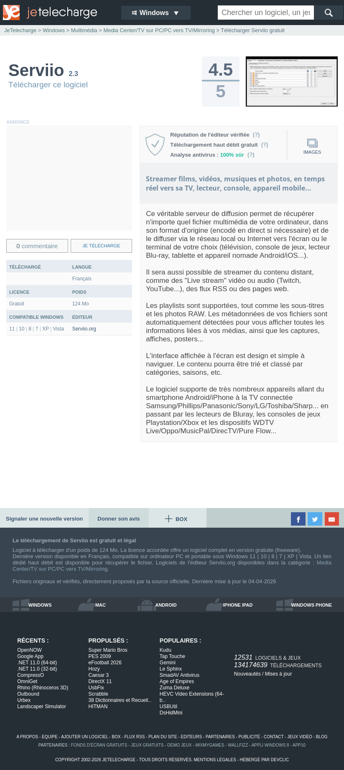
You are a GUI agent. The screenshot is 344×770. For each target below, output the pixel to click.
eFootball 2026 (105, 663)
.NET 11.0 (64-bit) (37, 663)
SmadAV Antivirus (179, 675)
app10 (299, 745)
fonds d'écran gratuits (99, 745)
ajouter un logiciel (84, 736)
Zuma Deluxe (174, 688)
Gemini (168, 663)
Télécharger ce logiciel (48, 84)
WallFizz (238, 745)
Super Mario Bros (108, 650)
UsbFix (96, 688)
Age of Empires (177, 681)
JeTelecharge (20, 30)
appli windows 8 (270, 745)
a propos (27, 736)
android (165, 604)
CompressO (30, 675)
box (116, 736)
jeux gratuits (147, 745)
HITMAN (98, 706)
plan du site (162, 736)
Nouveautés (247, 674)
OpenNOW (29, 650)
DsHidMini (171, 713)
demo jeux (179, 745)
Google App (30, 656)
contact (273, 736)
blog (322, 736)
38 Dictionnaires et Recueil (120, 700)
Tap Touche (172, 656)
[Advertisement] (69, 178)
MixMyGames (210, 745)
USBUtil (168, 706)
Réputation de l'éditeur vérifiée (215, 135)
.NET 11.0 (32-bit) (37, 669)
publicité (249, 736)
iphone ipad (238, 604)
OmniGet (27, 681)
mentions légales (215, 759)
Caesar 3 (99, 675)
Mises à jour (278, 674)
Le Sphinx (171, 669)
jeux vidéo (299, 736)
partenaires (220, 736)
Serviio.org (84, 329)
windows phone (311, 604)
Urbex (24, 700)
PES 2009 (100, 656)
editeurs (191, 736)
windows (40, 604)
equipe (50, 736)
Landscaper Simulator (41, 706)
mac (100, 604)
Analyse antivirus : (212, 155)
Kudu (165, 650)
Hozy (94, 669)
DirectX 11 (100, 681)
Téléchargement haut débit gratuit (219, 145)
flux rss (134, 736)
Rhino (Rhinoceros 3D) (42, 688)
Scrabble (98, 694)
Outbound (28, 694)
